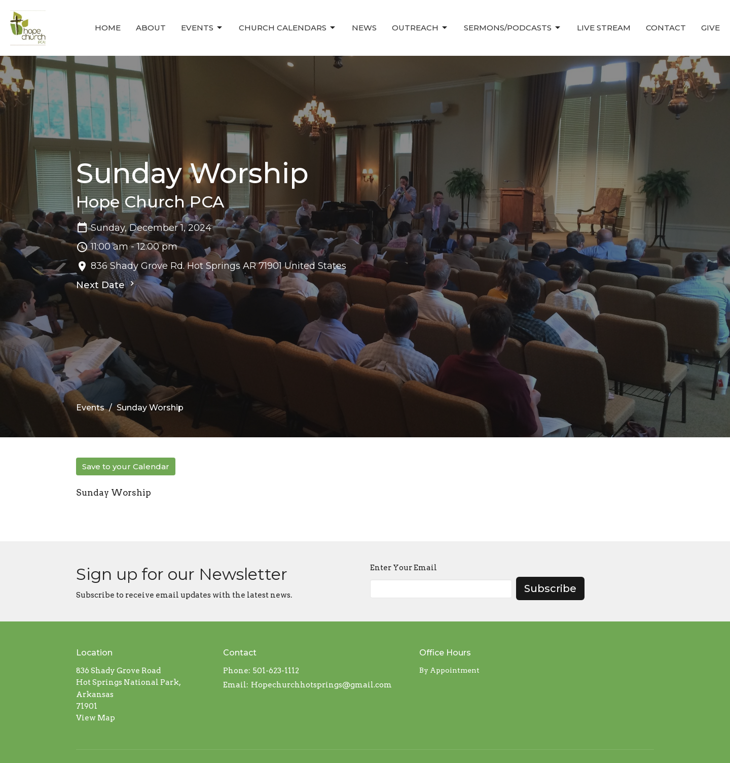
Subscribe (550, 588)
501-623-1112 (276, 670)
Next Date (106, 285)
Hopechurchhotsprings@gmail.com (321, 684)
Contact (666, 27)
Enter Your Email (403, 567)
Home (108, 27)
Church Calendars (288, 28)
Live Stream (604, 27)
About (151, 27)
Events (202, 28)
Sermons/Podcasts (513, 28)
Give (710, 27)
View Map (95, 717)
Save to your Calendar (125, 466)
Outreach (420, 28)
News (364, 27)
